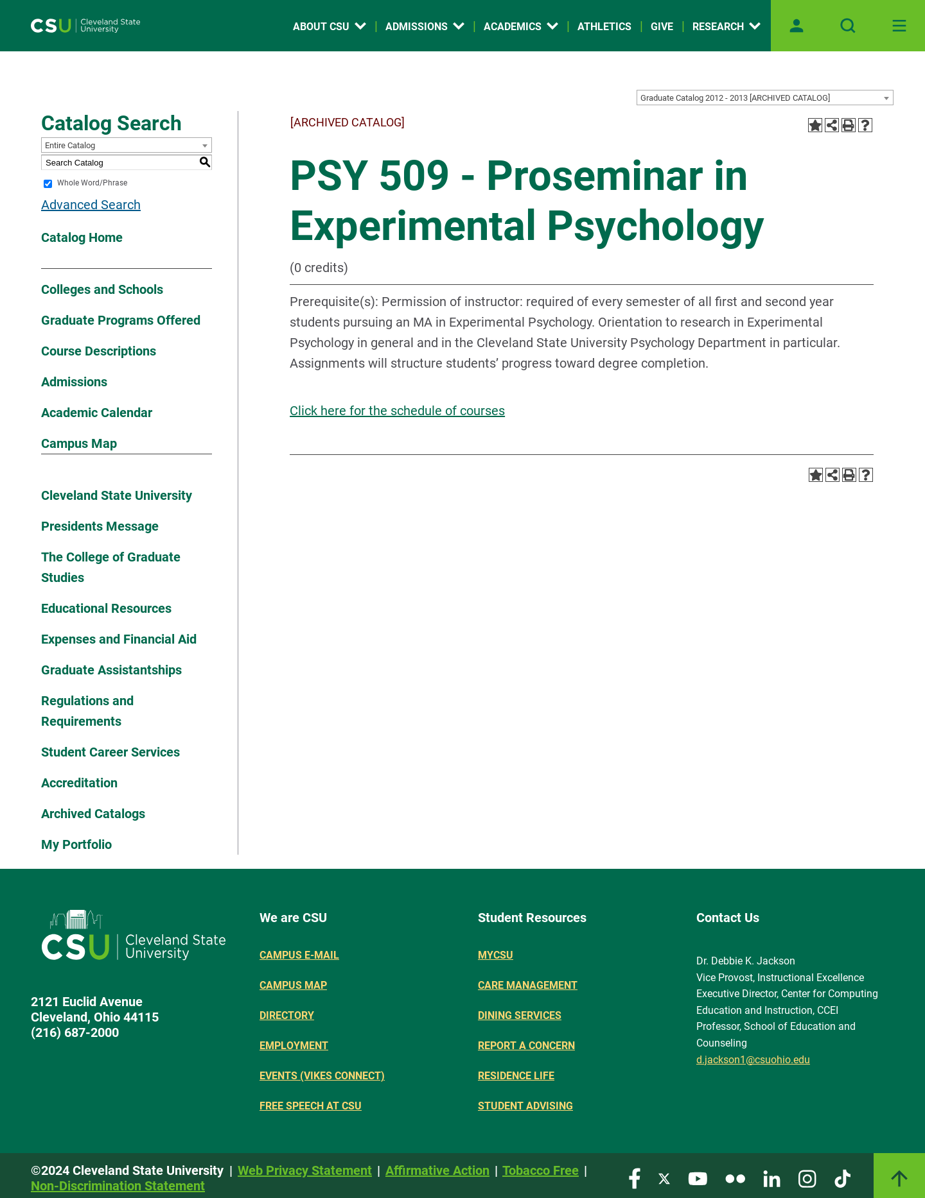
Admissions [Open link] (424, 27)
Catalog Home (82, 237)
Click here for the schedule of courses (397, 410)
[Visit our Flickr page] (735, 1178)
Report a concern (526, 1046)
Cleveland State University (116, 495)
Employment (294, 1046)
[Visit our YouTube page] (697, 1178)
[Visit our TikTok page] (842, 1178)
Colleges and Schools (102, 289)
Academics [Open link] (521, 27)
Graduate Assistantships (111, 670)
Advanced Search (91, 204)
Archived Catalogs (93, 813)
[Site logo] (85, 26)
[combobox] (765, 97)
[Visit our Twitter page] (664, 1178)
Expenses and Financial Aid (119, 639)
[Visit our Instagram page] (807, 1178)
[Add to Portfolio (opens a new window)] (815, 125)
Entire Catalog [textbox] (70, 145)
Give (662, 27)
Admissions (74, 381)
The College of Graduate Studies (111, 567)
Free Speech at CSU (311, 1106)
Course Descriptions (98, 351)
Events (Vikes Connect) (322, 1076)
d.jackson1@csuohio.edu (753, 1060)
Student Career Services (110, 752)
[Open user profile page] (796, 25)
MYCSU (495, 955)
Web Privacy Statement (305, 1170)
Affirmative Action (437, 1170)
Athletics (604, 27)
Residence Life (516, 1076)
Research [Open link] (726, 27)
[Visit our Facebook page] (634, 1178)
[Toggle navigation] (899, 25)
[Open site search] (848, 25)
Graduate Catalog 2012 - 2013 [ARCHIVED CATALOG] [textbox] (735, 98)
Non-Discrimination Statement (118, 1186)
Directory (287, 1015)
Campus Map (79, 443)
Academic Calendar (96, 412)
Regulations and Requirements (87, 711)
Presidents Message (100, 526)
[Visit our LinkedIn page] (771, 1178)
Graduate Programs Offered (120, 320)
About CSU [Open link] (329, 27)
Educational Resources (106, 608)
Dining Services (519, 1015)
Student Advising (525, 1106)
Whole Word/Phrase (92, 183)
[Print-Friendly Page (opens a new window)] (848, 125)
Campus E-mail (299, 955)
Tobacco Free (540, 1170)
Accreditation (79, 783)
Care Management (527, 985)
